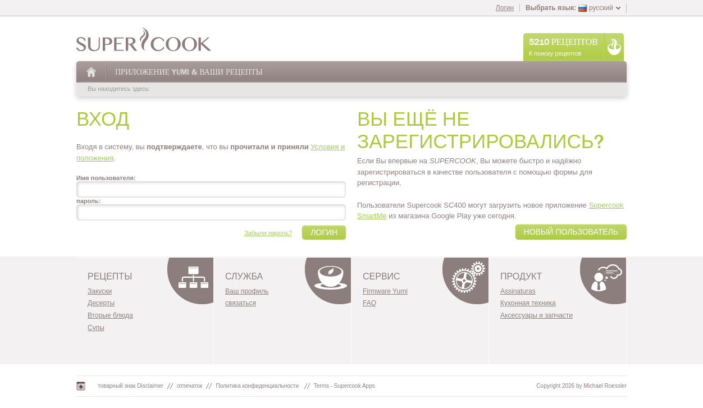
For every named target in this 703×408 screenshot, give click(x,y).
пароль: (88, 201)
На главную (92, 72)
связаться (240, 303)
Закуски (100, 291)
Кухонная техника (528, 303)
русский (595, 8)
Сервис (381, 277)
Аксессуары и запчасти (536, 315)
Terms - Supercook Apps (344, 386)
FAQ (369, 303)
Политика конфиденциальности (258, 386)
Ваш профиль (246, 291)
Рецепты (110, 277)
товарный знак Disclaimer (130, 386)
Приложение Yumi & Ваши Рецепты (189, 72)
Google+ (80, 386)
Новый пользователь (571, 232)
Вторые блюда (110, 315)
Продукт (521, 277)
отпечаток (190, 386)
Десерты (101, 303)
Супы (96, 328)
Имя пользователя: (106, 178)
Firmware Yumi (385, 291)
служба (244, 277)
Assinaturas (518, 291)
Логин (505, 8)
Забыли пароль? (268, 233)
